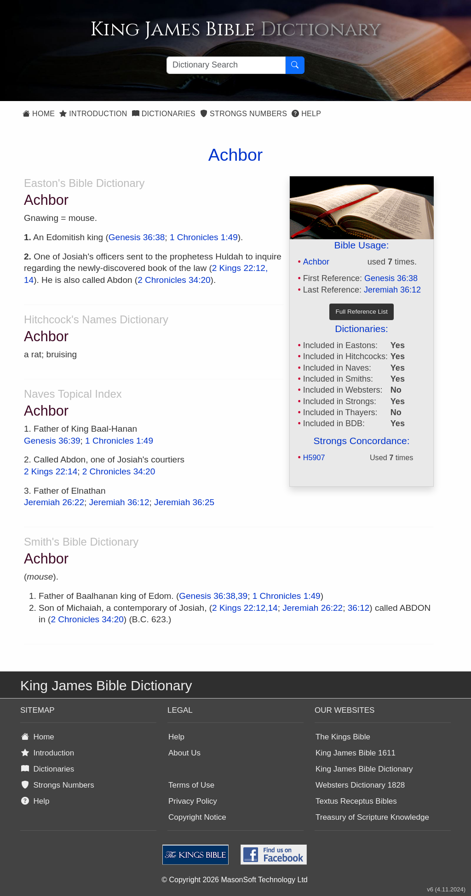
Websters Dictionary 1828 (360, 785)
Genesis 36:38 (391, 278)
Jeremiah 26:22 (54, 502)
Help (306, 114)
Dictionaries (163, 114)
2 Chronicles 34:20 (174, 280)
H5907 (314, 457)
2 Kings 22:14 (50, 471)
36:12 (359, 608)
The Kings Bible (343, 737)
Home (39, 114)
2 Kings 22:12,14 (245, 608)
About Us (184, 753)
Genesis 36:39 (52, 440)
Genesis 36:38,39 (213, 596)
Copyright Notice (197, 817)
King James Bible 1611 (356, 753)
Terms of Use (191, 785)
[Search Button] (294, 65)
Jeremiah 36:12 (392, 289)
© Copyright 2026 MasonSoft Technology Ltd (234, 880)
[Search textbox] (226, 65)
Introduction (93, 114)
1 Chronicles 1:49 (204, 237)
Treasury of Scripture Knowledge (372, 817)
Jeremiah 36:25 (184, 502)
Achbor (316, 261)
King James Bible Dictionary (364, 769)
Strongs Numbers (243, 114)
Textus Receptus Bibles (356, 801)
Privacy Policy (192, 801)
